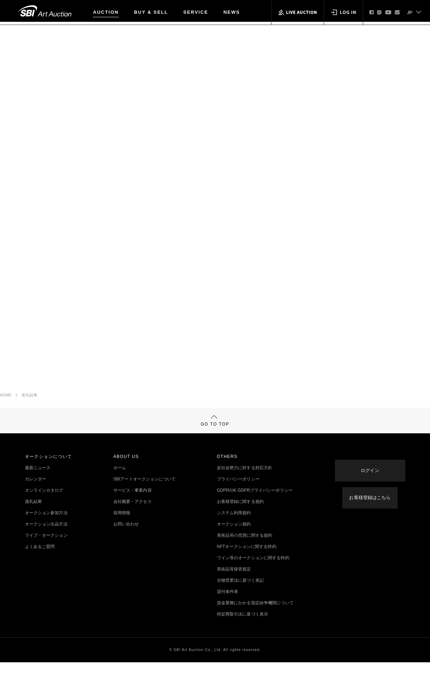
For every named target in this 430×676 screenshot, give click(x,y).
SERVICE (195, 12)
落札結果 (29, 398)
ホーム (119, 481)
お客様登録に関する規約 (240, 515)
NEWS (232, 12)
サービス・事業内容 (132, 504)
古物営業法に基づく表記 (240, 594)
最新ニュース (38, 481)
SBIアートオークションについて (144, 493)
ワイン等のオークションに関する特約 (253, 571)
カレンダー (35, 493)
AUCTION (106, 12)
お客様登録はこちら (370, 498)
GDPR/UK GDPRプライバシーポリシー (255, 504)
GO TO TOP (215, 429)
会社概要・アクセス (132, 515)
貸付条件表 (227, 605)
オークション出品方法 (46, 538)
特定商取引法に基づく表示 (242, 628)
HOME (6, 398)
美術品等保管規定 (234, 583)
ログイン (370, 476)
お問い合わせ (126, 538)
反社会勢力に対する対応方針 (245, 481)
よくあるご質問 (40, 560)
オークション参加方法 (46, 526)
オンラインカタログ (44, 504)
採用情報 (121, 526)
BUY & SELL (151, 12)
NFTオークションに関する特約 (246, 560)
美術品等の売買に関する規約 (245, 549)
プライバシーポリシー (238, 493)
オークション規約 (234, 538)
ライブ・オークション (46, 549)
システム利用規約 (234, 526)
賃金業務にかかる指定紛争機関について (255, 616)
